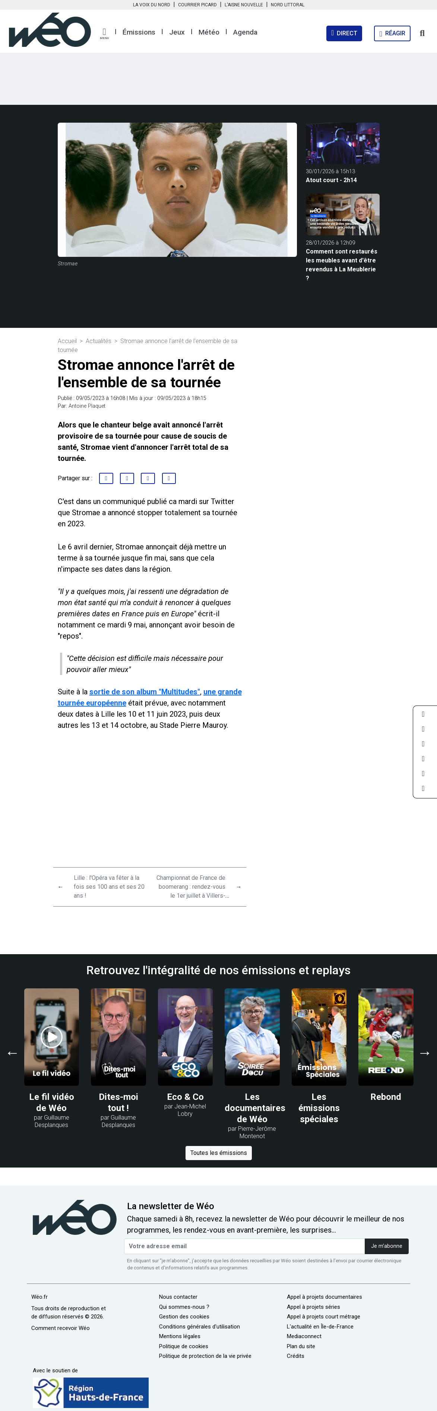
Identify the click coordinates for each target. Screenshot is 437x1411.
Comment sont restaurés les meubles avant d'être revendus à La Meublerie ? (341, 265)
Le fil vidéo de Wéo (51, 1102)
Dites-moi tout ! (118, 1102)
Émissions (139, 32)
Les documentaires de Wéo (255, 1108)
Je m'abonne (386, 1246)
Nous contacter (178, 1297)
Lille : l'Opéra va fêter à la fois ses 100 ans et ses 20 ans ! (109, 886)
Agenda (245, 32)
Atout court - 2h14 (331, 180)
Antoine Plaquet (87, 406)
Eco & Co (185, 1097)
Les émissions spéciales (319, 1108)
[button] (104, 34)
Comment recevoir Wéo (60, 1328)
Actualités (98, 341)
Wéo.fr (39, 1297)
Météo (209, 32)
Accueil (67, 341)
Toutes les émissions (218, 1152)
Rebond (385, 1097)
